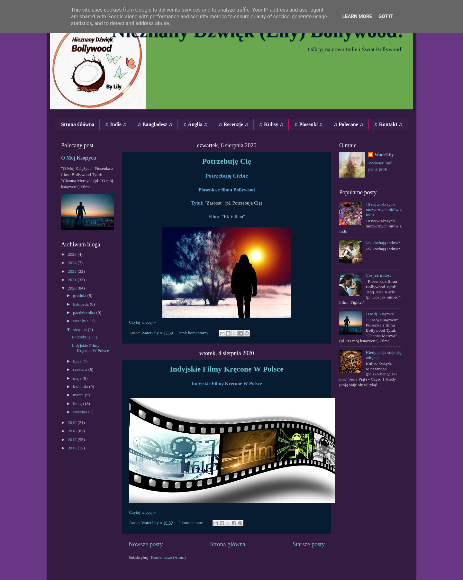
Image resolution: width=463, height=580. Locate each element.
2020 (72, 288)
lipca (78, 361)
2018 (72, 430)
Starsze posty (309, 544)
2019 (72, 422)
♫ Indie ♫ (116, 124)
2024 (72, 262)
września (81, 320)
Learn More (357, 16)
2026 (72, 254)
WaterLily (384, 154)
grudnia (80, 295)
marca (79, 394)
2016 (72, 448)
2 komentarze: (191, 522)
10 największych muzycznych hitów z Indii (384, 209)
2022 (72, 271)
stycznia (80, 412)
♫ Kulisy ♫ (271, 124)
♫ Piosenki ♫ (308, 124)
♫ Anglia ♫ (195, 124)
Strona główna (227, 544)
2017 (72, 439)
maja (78, 378)
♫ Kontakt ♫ (388, 124)
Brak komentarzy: (194, 332)
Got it (385, 16)
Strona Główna (77, 124)
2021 (72, 279)
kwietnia (81, 386)
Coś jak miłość (378, 275)
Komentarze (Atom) (168, 557)
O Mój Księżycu (78, 158)
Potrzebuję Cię (226, 161)
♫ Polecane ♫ (348, 124)
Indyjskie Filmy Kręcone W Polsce (227, 369)
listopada (81, 304)
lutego (79, 403)
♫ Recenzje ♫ (233, 124)
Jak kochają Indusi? (383, 242)
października (84, 312)
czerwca (80, 369)
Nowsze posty (146, 544)
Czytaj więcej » (142, 322)
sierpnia (80, 329)
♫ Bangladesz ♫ (154, 124)
